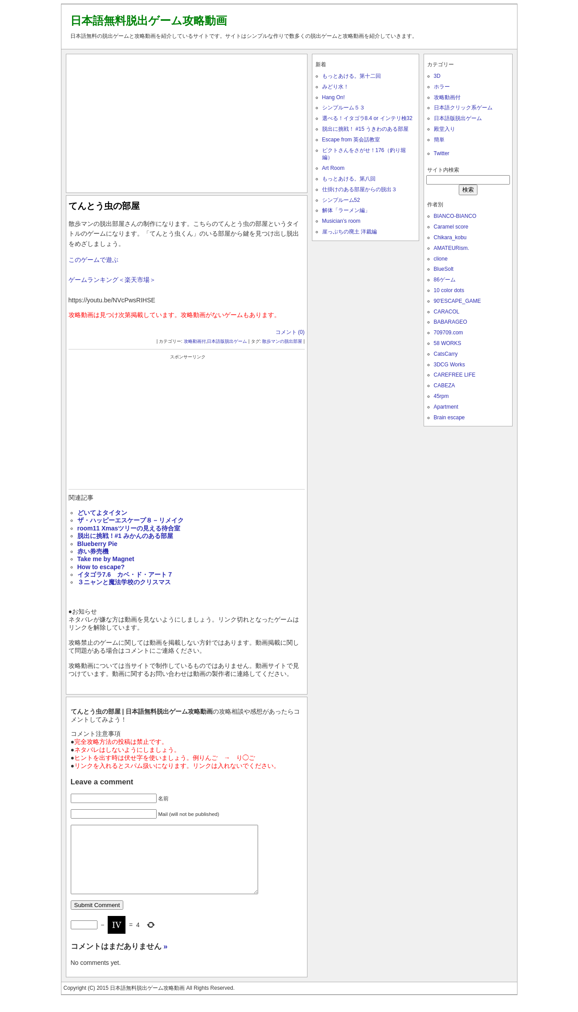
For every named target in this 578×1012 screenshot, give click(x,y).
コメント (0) (290, 332)
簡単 (439, 140)
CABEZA (444, 385)
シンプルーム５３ (343, 107)
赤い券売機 (93, 551)
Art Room (333, 168)
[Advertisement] (186, 121)
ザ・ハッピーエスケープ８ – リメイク (130, 520)
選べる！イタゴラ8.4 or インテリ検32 (367, 118)
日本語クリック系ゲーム (463, 107)
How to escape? (101, 566)
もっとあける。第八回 (349, 179)
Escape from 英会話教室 (351, 140)
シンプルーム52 (341, 200)
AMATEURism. (451, 248)
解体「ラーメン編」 (346, 210)
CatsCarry (446, 354)
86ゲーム (445, 280)
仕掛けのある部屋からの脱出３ (359, 189)
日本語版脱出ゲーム (227, 341)
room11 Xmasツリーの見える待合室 (129, 528)
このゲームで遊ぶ (93, 259)
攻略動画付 (195, 341)
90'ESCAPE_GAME (457, 301)
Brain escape (449, 417)
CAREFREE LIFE (455, 375)
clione (441, 259)
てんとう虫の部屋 (104, 206)
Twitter (441, 153)
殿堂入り (444, 129)
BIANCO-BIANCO (455, 216)
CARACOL (447, 312)
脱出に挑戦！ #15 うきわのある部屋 (365, 129)
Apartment (446, 407)
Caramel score (451, 227)
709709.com (448, 332)
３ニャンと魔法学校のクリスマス (124, 582)
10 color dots (449, 290)
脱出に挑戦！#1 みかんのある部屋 (125, 535)
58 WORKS (447, 343)
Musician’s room (341, 221)
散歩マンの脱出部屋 (282, 341)
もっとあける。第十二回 (351, 76)
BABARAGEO (450, 322)
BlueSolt (444, 269)
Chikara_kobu (450, 237)
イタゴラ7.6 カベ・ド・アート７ (125, 574)
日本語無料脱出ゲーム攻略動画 (148, 20)
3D (437, 76)
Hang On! (333, 97)
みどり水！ (335, 87)
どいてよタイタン (102, 512)
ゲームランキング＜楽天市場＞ (112, 279)
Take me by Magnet (105, 558)
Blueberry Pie (97, 543)
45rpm (441, 396)
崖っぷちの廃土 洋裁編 (349, 232)
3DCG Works (449, 364)
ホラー (442, 87)
